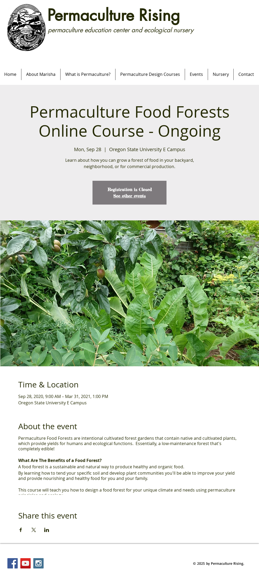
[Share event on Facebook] (20, 530)
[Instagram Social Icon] (38, 563)
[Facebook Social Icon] (12, 563)
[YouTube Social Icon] (25, 563)
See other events (129, 195)
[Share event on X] (33, 530)
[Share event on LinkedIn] (46, 530)
